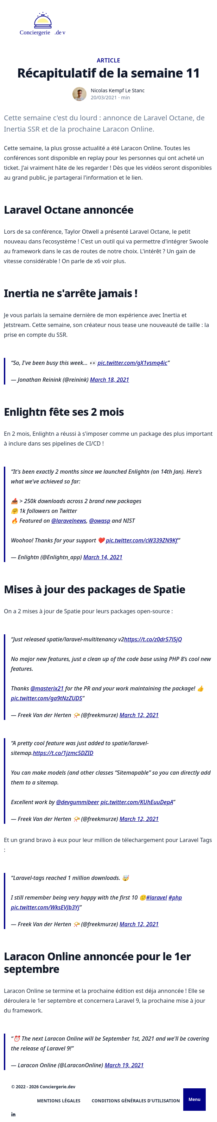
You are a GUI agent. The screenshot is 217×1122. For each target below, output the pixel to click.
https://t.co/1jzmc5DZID (63, 753)
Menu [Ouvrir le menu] (194, 1099)
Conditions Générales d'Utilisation (136, 1101)
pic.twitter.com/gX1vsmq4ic (132, 363)
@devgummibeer (77, 802)
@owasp (99, 521)
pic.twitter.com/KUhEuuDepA (137, 802)
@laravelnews (68, 521)
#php (175, 897)
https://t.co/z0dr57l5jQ (153, 639)
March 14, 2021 (102, 557)
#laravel (156, 897)
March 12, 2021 (139, 715)
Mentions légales (59, 1101)
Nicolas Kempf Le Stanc (118, 90)
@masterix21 (47, 688)
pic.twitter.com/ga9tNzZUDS (46, 698)
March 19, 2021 (123, 1065)
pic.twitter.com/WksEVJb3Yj (45, 907)
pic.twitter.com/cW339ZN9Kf (142, 540)
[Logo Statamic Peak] (42, 24)
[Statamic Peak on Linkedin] (13, 1114)
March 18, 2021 (109, 379)
